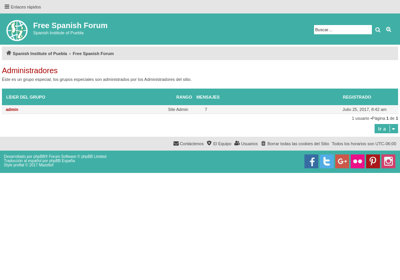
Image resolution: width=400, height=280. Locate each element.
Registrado (357, 97)
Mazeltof (46, 165)
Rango (184, 97)
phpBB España (62, 161)
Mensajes (208, 97)
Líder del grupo (25, 97)
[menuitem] (295, 143)
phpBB (39, 156)
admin (12, 109)
